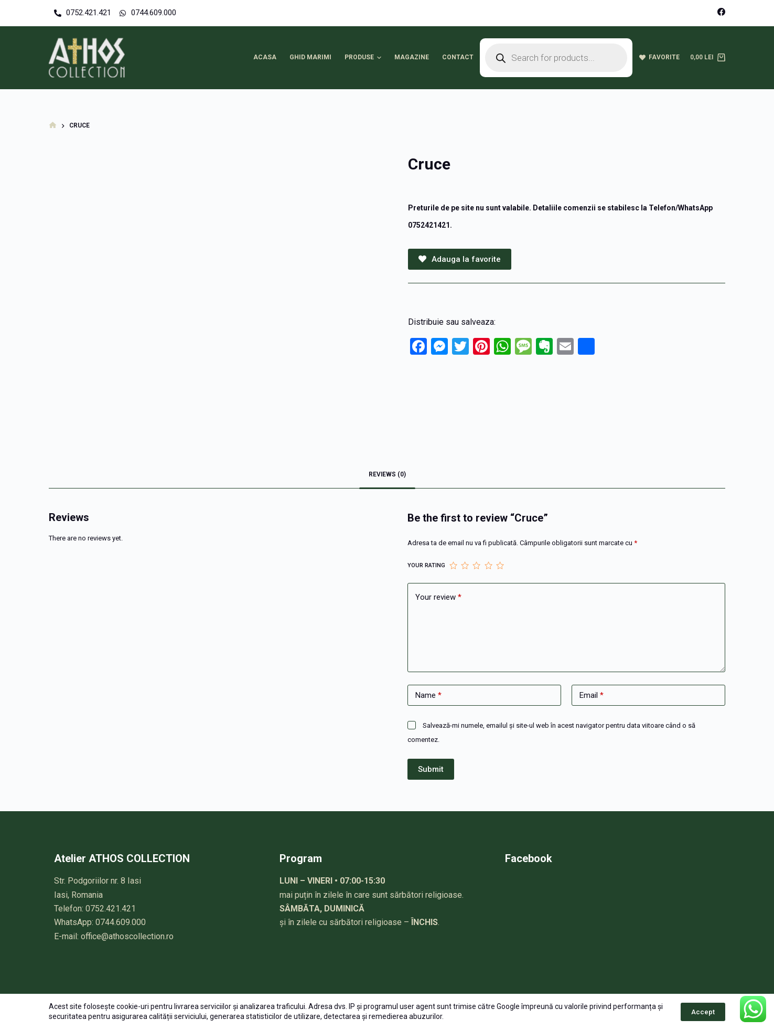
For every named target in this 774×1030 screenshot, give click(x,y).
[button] (379, 57)
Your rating (426, 565)
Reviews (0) (387, 474)
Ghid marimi (310, 57)
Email (591, 695)
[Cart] (707, 57)
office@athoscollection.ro (127, 936)
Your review (438, 597)
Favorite (659, 57)
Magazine (411, 57)
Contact (458, 57)
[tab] (387, 475)
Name (428, 695)
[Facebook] (721, 12)
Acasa (264, 57)
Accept (703, 1012)
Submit (431, 769)
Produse (364, 57)
